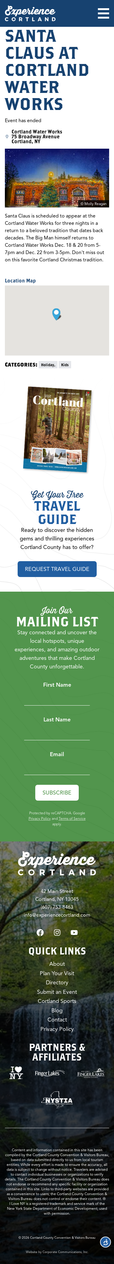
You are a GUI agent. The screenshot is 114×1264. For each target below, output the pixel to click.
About (57, 964)
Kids (65, 365)
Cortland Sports (57, 1001)
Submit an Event (57, 992)
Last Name (57, 719)
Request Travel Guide (57, 569)
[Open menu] (103, 13)
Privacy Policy (40, 818)
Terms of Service (72, 818)
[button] (57, 314)
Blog (57, 1010)
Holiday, (48, 365)
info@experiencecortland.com (57, 915)
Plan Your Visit (57, 973)
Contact (57, 1019)
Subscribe (57, 792)
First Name (57, 685)
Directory (57, 982)
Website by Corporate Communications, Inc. (57, 1252)
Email (57, 754)
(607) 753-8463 (57, 907)
